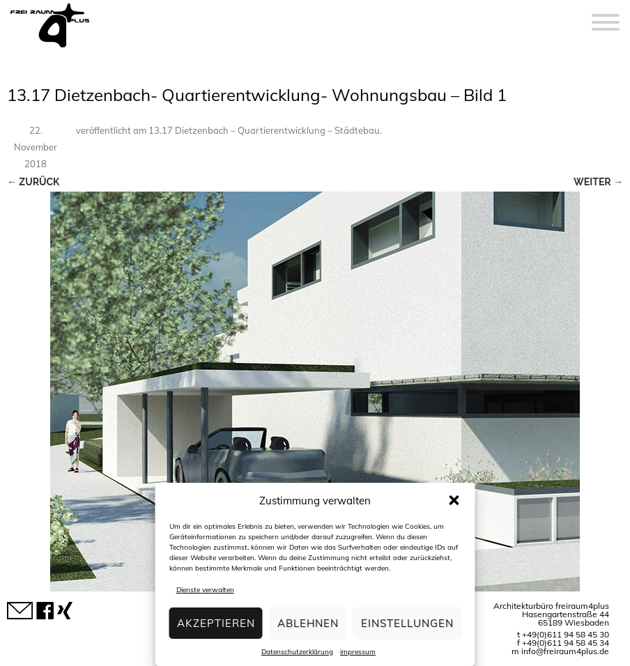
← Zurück (33, 181)
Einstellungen (407, 623)
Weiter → (598, 181)
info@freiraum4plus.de (565, 651)
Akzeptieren (216, 623)
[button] (454, 500)
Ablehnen (308, 623)
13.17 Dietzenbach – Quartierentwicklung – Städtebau (264, 130)
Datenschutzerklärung (297, 651)
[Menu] (605, 14)
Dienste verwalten (205, 589)
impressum (358, 651)
